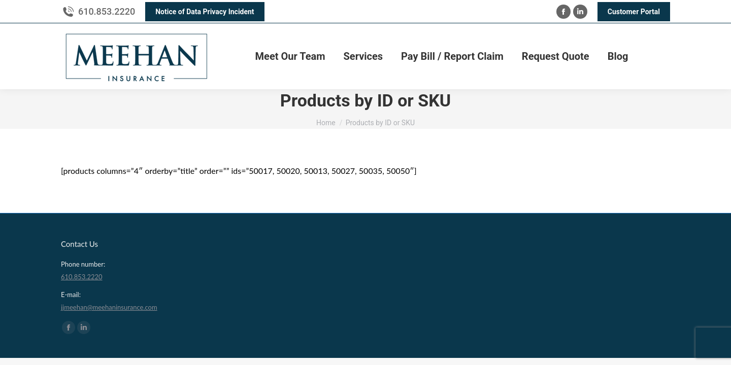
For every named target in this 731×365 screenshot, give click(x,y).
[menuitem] (290, 56)
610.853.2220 (106, 11)
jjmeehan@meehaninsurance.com (109, 307)
